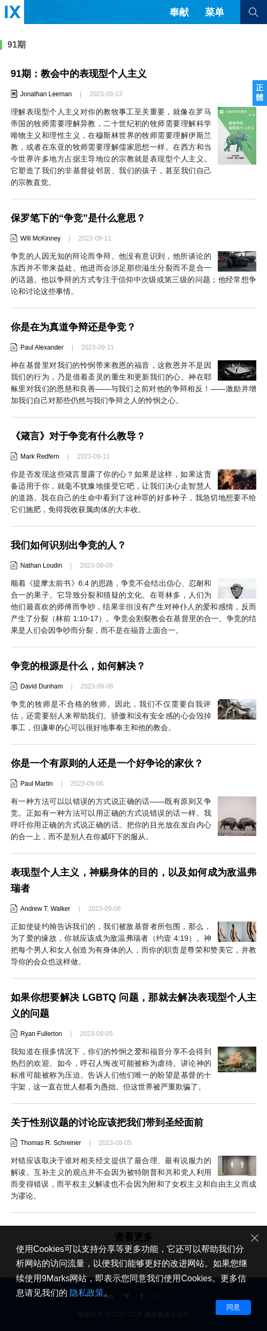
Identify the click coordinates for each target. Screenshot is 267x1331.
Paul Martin (36, 783)
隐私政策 (87, 1292)
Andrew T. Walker (45, 908)
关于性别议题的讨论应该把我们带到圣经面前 (107, 1122)
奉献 (179, 12)
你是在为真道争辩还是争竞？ (73, 327)
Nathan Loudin (41, 565)
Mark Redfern (39, 456)
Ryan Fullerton (41, 1034)
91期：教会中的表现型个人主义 (79, 73)
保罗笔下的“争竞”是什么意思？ (78, 218)
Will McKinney (40, 238)
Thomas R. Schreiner (50, 1143)
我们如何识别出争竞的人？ (68, 545)
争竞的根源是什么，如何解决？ (78, 666)
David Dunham (41, 686)
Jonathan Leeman (46, 94)
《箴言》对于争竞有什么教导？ (78, 436)
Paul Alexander (42, 347)
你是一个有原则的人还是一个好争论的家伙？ (107, 763)
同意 (233, 1307)
